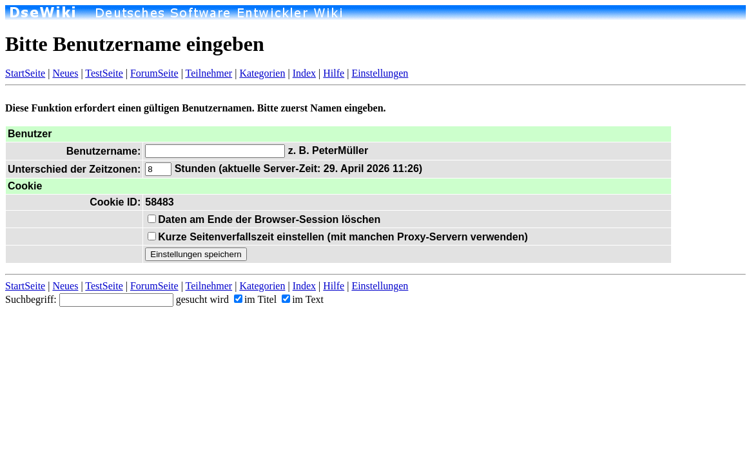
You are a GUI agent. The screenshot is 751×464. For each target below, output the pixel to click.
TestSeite (103, 73)
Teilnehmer (209, 73)
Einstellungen (379, 73)
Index (304, 73)
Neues (65, 73)
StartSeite (25, 73)
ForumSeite (154, 73)
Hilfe (333, 73)
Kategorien (262, 73)
